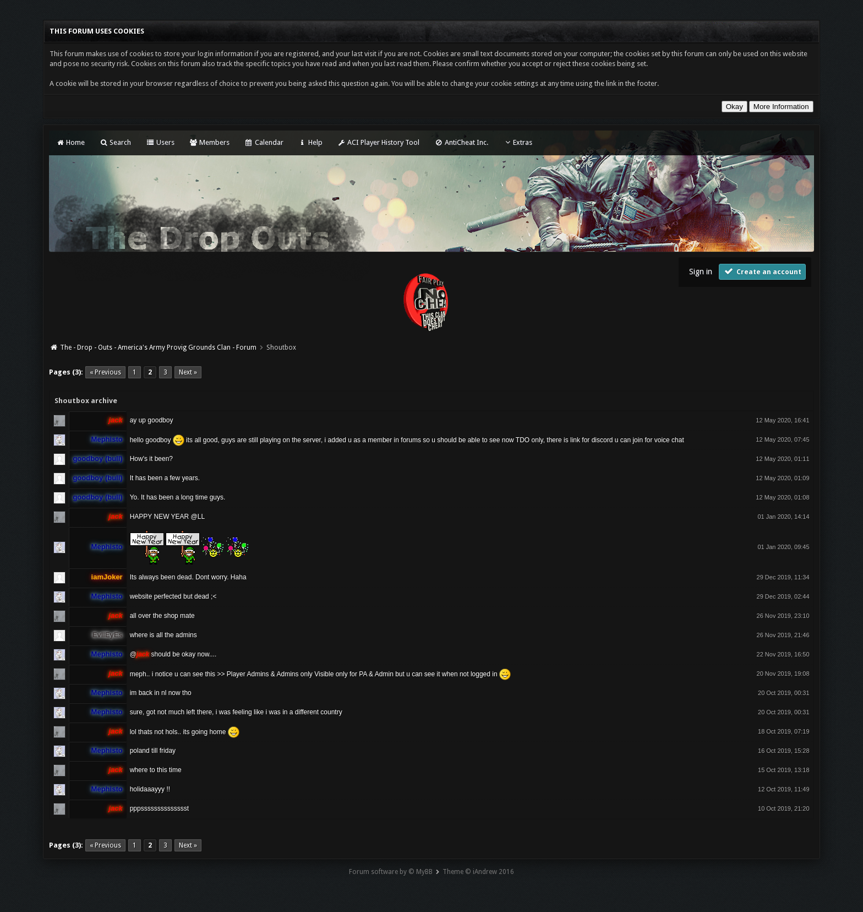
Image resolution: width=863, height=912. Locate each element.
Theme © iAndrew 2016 (478, 872)
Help (310, 142)
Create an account (762, 271)
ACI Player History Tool (378, 142)
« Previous (105, 372)
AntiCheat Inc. (461, 142)
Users (160, 142)
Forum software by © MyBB (391, 872)
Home (70, 142)
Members (209, 142)
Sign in (700, 271)
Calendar (263, 142)
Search (115, 142)
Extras (517, 142)
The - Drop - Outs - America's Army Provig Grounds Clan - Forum (158, 347)
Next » (188, 372)
